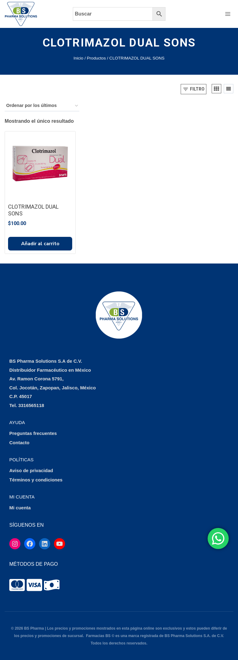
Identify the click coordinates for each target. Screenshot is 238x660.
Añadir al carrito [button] (40, 243)
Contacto (19, 442)
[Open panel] (193, 89)
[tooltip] (17, 585)
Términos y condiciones (36, 479)
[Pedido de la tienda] (42, 105)
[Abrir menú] (227, 14)
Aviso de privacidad (31, 470)
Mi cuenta (20, 507)
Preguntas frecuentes (33, 433)
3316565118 (31, 405)
